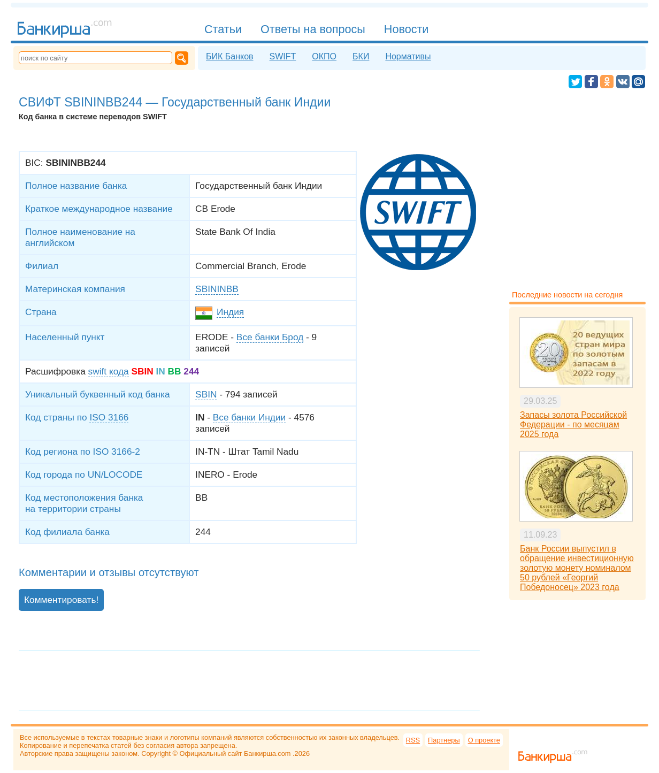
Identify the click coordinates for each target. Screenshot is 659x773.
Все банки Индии (249, 417)
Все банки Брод (269, 337)
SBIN (206, 394)
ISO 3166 (108, 417)
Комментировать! (61, 599)
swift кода (108, 371)
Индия (230, 312)
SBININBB (217, 289)
